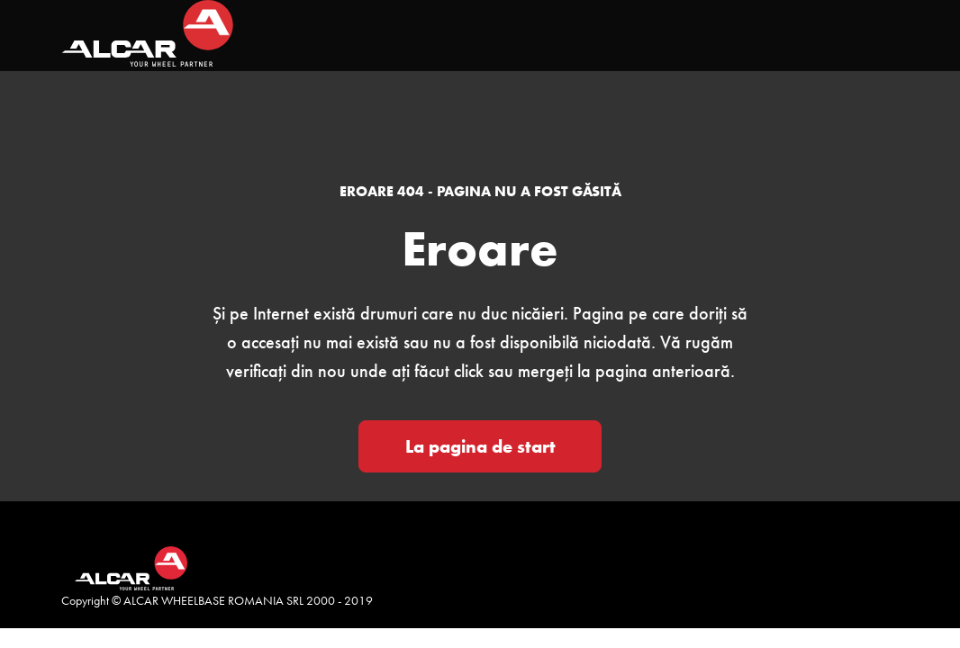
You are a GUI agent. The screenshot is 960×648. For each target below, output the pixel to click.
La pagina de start (480, 446)
